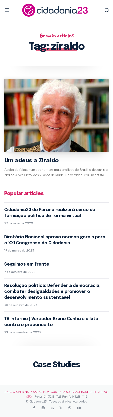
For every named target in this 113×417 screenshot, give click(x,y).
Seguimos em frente (26, 264)
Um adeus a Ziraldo (31, 161)
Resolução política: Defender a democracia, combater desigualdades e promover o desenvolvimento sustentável (52, 291)
